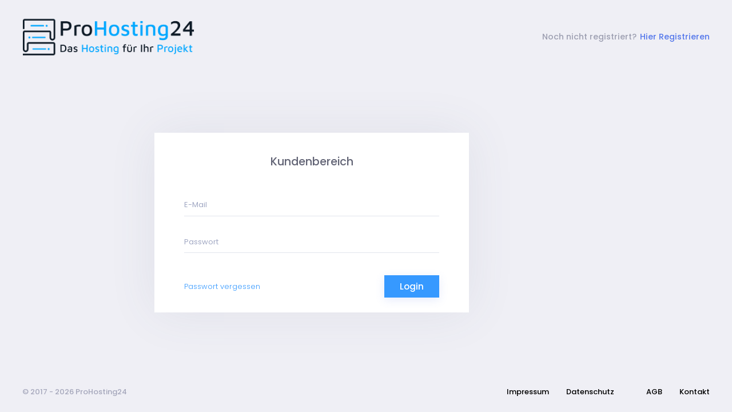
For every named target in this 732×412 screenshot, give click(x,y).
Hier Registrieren (675, 36)
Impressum (528, 391)
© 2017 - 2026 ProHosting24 (74, 391)
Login (412, 286)
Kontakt (694, 391)
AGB (654, 391)
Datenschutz (590, 391)
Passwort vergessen (222, 286)
